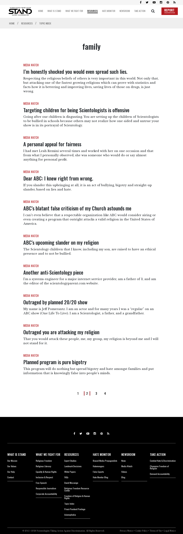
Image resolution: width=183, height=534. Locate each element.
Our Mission (12, 460)
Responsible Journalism (46, 488)
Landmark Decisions (73, 466)
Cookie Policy (141, 531)
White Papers (70, 471)
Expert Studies (70, 460)
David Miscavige (71, 482)
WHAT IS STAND (16, 454)
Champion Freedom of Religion (159, 467)
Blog (123, 477)
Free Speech (41, 482)
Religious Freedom (44, 460)
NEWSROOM (128, 454)
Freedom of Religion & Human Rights (77, 497)
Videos (124, 471)
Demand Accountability (160, 473)
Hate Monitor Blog (100, 477)
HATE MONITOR (102, 454)
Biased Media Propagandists (105, 460)
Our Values (11, 466)
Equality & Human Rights (46, 471)
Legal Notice (170, 531)
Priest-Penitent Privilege (74, 509)
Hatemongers (98, 466)
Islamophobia (70, 514)
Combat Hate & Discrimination (163, 460)
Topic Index (69, 503)
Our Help (11, 471)
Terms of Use (156, 531)
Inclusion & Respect (44, 477)
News (123, 460)
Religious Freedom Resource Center (76, 489)
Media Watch (126, 466)
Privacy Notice (126, 531)
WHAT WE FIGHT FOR (48, 454)
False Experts (98, 471)
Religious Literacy (43, 466)
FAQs (66, 477)
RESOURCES (71, 454)
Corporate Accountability (46, 493)
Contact (10, 477)
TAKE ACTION (158, 454)
